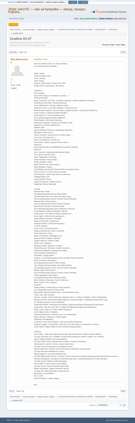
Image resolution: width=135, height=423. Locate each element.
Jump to (92, 405)
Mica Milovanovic (19, 59)
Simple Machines (24, 420)
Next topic (120, 45)
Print (123, 52)
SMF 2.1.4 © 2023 (12, 420)
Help (107, 420)
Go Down (13, 52)
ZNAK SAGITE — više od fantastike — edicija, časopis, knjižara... (47, 10)
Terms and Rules (115, 420)
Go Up (11, 391)
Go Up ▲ (125, 420)
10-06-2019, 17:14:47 (40, 59)
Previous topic (108, 45)
